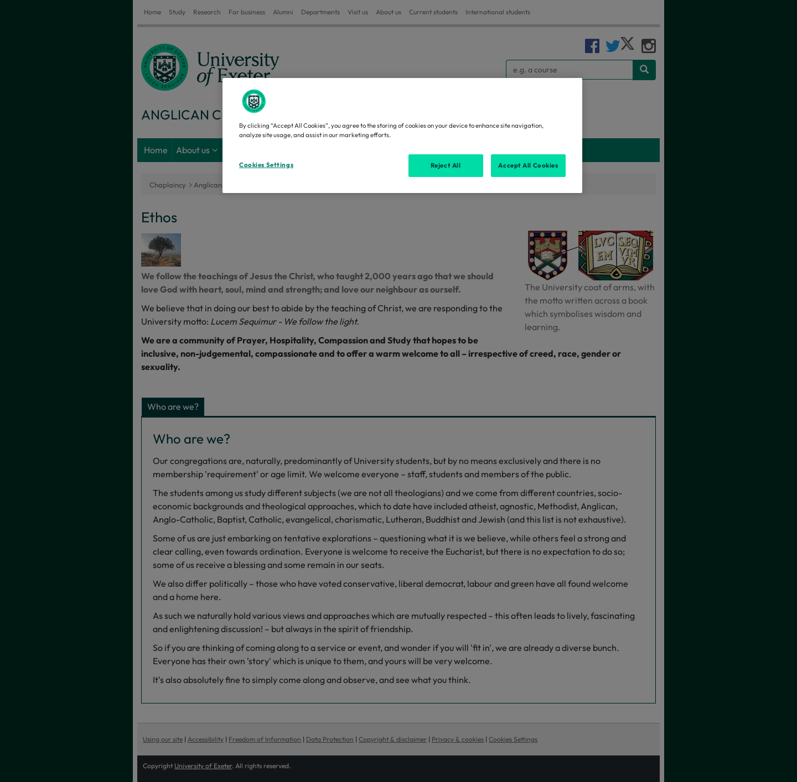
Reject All (446, 165)
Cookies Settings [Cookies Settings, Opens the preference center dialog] (266, 165)
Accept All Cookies (528, 165)
